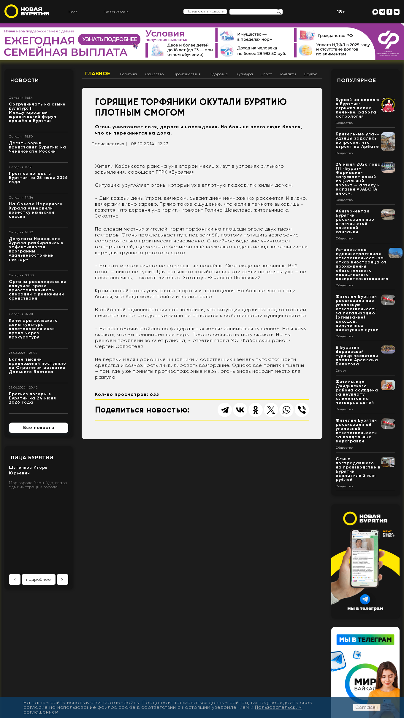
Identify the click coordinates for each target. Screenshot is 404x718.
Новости (24, 80)
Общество (154, 74)
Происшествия (187, 74)
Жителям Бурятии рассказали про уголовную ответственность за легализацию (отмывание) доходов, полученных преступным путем (357, 313)
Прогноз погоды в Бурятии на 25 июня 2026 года (38, 177)
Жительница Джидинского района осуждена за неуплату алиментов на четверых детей (357, 392)
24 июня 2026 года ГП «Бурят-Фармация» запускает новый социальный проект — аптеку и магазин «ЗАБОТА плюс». (358, 179)
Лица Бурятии (31, 457)
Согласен (366, 707)
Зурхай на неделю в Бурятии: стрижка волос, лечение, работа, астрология (357, 108)
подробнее (38, 579)
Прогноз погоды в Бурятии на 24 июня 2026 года (32, 398)
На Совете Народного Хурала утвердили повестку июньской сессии (36, 210)
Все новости (38, 427)
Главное (97, 73)
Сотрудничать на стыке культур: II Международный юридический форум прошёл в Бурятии (37, 112)
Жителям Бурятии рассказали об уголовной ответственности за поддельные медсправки (356, 431)
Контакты (288, 74)
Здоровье (219, 74)
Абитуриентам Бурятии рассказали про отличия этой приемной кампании (355, 221)
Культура (245, 74)
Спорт (266, 74)
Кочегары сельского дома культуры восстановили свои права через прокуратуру (33, 329)
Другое (310, 74)
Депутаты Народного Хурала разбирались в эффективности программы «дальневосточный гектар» (36, 249)
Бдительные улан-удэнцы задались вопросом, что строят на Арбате (357, 140)
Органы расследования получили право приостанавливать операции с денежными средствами (37, 290)
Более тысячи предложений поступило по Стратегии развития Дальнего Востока (37, 365)
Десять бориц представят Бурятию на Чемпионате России (37, 147)
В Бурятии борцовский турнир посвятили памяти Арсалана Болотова (357, 356)
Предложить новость (205, 11)
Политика (128, 74)
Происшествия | (109, 143)
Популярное (356, 80)
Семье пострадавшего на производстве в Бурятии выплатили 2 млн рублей (358, 469)
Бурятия (182, 172)
